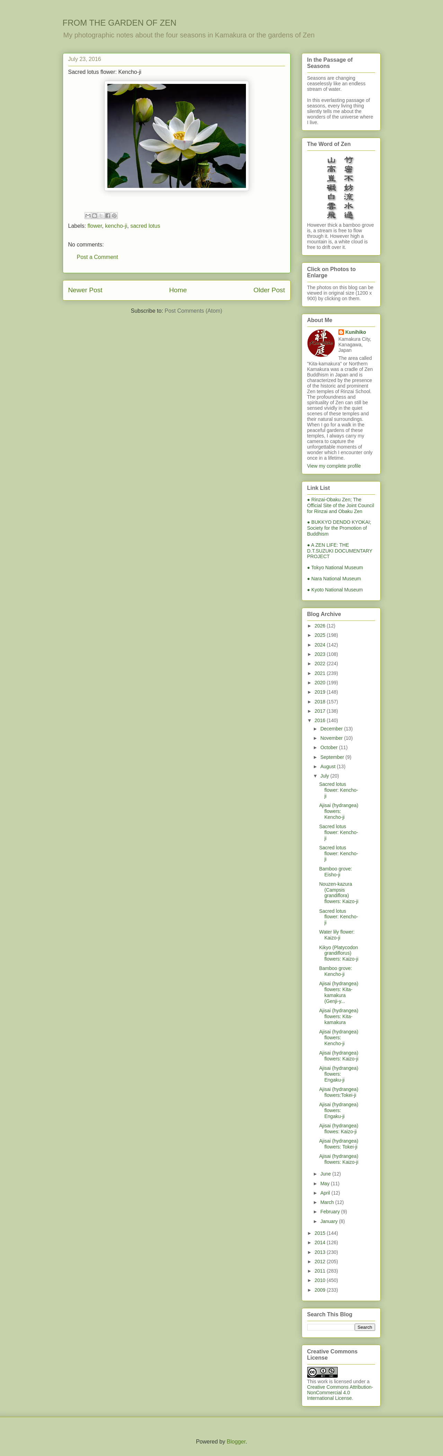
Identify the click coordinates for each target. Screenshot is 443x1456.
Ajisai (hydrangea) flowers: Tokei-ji (338, 1144)
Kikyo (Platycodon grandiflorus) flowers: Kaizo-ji (338, 953)
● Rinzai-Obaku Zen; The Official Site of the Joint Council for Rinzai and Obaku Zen (340, 505)
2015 (320, 1233)
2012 (320, 1261)
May (325, 1183)
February (330, 1211)
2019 (320, 692)
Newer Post (85, 290)
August (328, 766)
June (326, 1174)
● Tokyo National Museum (335, 567)
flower (95, 226)
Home (178, 290)
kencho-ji (116, 226)
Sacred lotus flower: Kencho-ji (338, 790)
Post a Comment (97, 257)
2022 (320, 663)
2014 (320, 1242)
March (327, 1202)
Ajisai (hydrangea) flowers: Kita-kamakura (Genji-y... (338, 992)
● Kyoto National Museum (335, 589)
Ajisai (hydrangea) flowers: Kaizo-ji (338, 1055)
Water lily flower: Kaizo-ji (336, 935)
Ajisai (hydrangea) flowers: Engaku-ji (338, 1074)
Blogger (236, 1442)
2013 (320, 1252)
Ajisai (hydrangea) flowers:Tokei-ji (338, 1092)
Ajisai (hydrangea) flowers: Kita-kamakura (338, 1016)
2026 (320, 626)
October (329, 747)
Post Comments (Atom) (193, 311)
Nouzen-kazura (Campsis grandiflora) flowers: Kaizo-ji (338, 892)
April (325, 1193)
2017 (320, 711)
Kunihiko (355, 332)
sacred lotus (145, 226)
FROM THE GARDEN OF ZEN (120, 22)
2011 (320, 1271)
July (325, 776)
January (329, 1221)
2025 (320, 635)
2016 (320, 720)
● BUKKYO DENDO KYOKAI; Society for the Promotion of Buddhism (339, 528)
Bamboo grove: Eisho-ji (335, 871)
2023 (320, 654)
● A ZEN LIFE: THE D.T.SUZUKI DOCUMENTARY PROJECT (339, 551)
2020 (320, 682)
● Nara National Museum (334, 578)
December (332, 728)
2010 (320, 1280)
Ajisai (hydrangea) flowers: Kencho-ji (338, 811)
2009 (320, 1290)
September (332, 757)
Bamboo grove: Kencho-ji (335, 971)
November (332, 738)
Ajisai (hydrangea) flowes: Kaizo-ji (338, 1128)
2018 (320, 701)
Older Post (269, 290)
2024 (320, 645)
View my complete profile (334, 466)
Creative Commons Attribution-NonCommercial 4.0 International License (340, 1392)
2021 (320, 673)
